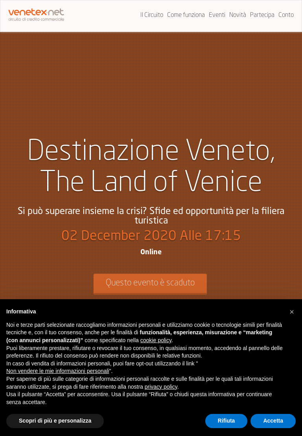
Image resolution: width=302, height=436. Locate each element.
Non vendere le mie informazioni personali (57, 371)
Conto (286, 15)
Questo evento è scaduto (150, 283)
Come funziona (186, 15)
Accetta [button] (273, 420)
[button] (291, 312)
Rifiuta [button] (226, 420)
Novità (237, 15)
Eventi (217, 15)
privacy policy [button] (161, 387)
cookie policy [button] (155, 340)
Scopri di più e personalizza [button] (55, 420)
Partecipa (262, 15)
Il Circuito (151, 15)
